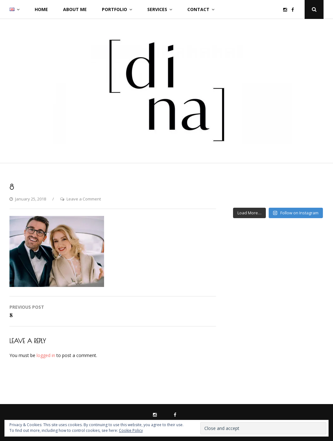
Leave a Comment (84, 199)
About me (75, 9)
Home (41, 9)
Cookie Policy (131, 430)
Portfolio (114, 9)
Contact (198, 9)
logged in (46, 355)
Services (157, 9)
